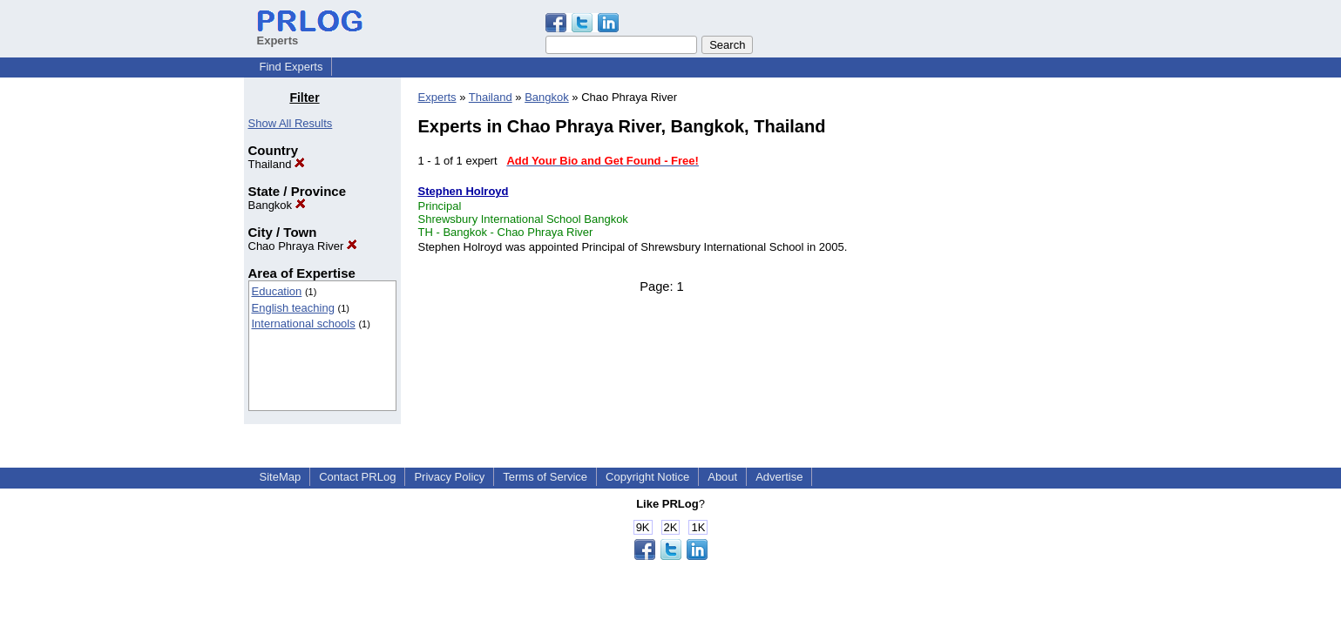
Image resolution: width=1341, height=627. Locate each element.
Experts (437, 97)
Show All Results (290, 123)
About (722, 476)
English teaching (293, 307)
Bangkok (277, 205)
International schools (304, 323)
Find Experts (291, 66)
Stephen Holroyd (463, 191)
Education (277, 291)
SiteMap (280, 476)
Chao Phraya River (302, 246)
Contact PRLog (357, 476)
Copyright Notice (647, 476)
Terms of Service (545, 476)
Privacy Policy (449, 476)
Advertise (779, 476)
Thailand (276, 164)
